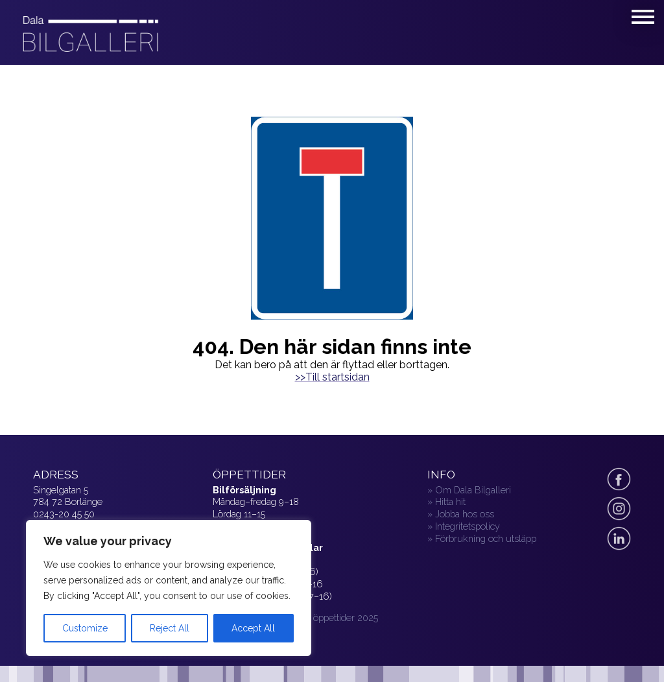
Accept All (253, 628)
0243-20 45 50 (64, 513)
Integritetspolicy (467, 526)
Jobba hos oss (464, 513)
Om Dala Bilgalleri (473, 489)
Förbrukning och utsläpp (485, 538)
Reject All (169, 628)
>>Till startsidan (332, 377)
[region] (168, 588)
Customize (85, 628)
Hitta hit (450, 501)
